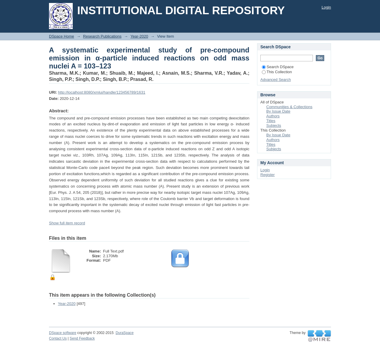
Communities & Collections (289, 107)
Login (326, 7)
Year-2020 (139, 36)
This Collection (277, 72)
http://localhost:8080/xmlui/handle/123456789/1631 (101, 92)
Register (267, 174)
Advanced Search (275, 79)
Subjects (273, 125)
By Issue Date (278, 111)
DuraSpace (124, 333)
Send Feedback (82, 338)
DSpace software (62, 333)
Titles (271, 121)
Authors (273, 116)
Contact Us (58, 338)
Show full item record (67, 223)
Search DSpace (278, 67)
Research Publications (102, 36)
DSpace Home (61, 36)
